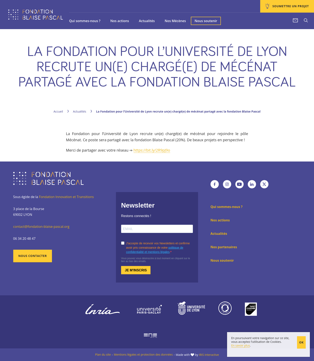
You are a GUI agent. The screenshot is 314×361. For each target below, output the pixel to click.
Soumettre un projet (290, 6)
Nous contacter (32, 256)
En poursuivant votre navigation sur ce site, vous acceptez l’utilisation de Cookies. (260, 355)
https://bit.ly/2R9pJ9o (152, 150)
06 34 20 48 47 (24, 238)
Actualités (147, 21)
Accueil (58, 111)
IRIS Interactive (209, 355)
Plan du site (103, 354)
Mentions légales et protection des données (143, 354)
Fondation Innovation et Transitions (66, 197)
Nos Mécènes (175, 21)
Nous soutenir (206, 21)
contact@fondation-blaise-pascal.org (41, 226)
